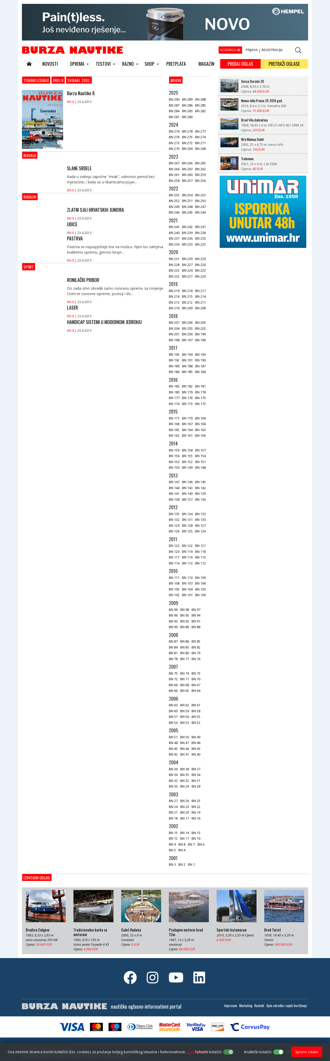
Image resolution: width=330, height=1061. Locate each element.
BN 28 (196, 786)
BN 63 (173, 705)
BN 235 (200, 238)
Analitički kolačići (257, 1051)
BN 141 (174, 493)
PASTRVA (75, 238)
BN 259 (200, 174)
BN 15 (173, 832)
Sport (28, 267)
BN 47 (184, 742)
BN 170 (187, 418)
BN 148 (200, 467)
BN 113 (187, 563)
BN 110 (187, 577)
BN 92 (184, 621)
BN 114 (174, 563)
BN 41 (184, 754)
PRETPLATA (176, 63)
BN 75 (173, 673)
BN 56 (184, 716)
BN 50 (184, 737)
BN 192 (174, 360)
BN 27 (173, 800)
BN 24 (173, 806)
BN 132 (174, 519)
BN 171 (174, 418)
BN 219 (174, 290)
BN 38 (184, 769)
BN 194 (187, 354)
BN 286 (187, 105)
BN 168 (174, 424)
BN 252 (174, 200)
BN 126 (174, 531)
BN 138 (174, 499)
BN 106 (200, 583)
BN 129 (174, 525)
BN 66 (173, 690)
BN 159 (174, 450)
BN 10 (196, 838)
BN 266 (187, 163)
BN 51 (173, 737)
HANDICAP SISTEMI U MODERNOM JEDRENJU (104, 322)
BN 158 (187, 450)
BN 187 (200, 366)
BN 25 (196, 800)
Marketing (245, 1005)
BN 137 (187, 499)
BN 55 (196, 716)
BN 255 (174, 195)
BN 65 (184, 690)
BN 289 (187, 99)
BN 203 (187, 328)
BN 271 (200, 143)
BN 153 (174, 461)
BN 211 (200, 302)
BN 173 (187, 403)
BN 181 (200, 386)
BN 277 (200, 131)
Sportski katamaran (231, 930)
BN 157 (200, 450)
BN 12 (173, 838)
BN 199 (200, 334)
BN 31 (196, 780)
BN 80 (184, 653)
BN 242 (187, 226)
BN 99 (173, 609)
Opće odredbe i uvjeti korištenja (286, 1005)
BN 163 (200, 429)
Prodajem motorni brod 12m (186, 932)
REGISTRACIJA (272, 49)
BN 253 (200, 195)
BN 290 (174, 99)
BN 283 (187, 111)
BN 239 (187, 232)
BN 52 (196, 722)
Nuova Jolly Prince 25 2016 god (261, 100)
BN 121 (200, 545)
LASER (72, 307)
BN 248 (187, 206)
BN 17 (184, 818)
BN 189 (174, 366)
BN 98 (184, 609)
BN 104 (187, 589)
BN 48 (173, 742)
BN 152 (187, 461)
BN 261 (174, 174)
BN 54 (173, 722)
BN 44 (184, 748)
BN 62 (184, 705)
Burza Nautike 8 (81, 93)
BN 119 (187, 551)
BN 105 (174, 589)
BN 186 (174, 371)
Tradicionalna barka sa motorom (90, 932)
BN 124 (200, 531)
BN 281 (174, 117)
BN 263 (187, 169)
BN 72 (173, 679)
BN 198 (174, 340)
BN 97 (196, 609)
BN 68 (184, 685)
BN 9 (172, 844)
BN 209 (187, 308)
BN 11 (184, 838)
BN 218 (187, 290)
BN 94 (196, 615)
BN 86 (184, 641)
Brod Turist (272, 930)
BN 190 (200, 360)
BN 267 (174, 163)
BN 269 (187, 148)
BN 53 (184, 722)
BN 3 (172, 864)
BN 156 (174, 455)
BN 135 (174, 514)
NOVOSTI (50, 63)
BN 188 (187, 366)
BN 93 (173, 621)
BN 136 (200, 499)
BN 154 (200, 455)
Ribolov (29, 197)
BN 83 (184, 647)
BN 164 (187, 429)
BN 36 (173, 774)
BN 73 (196, 673)
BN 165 (174, 429)
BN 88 (196, 627)
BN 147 (174, 482)
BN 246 (174, 212)
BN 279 (174, 131)
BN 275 (187, 137)
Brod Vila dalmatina (254, 120)
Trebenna (247, 158)
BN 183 (174, 386)
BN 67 (196, 685)
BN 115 (200, 557)
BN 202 (200, 328)
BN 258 (174, 180)
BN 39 (173, 769)
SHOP (149, 63)
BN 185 (187, 371)
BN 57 (173, 716)
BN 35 (184, 774)
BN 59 (184, 711)
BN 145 (200, 482)
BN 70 (196, 679)
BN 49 (196, 737)
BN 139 (200, 493)
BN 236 (187, 238)
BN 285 (200, 105)
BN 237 (174, 238)
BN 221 (187, 276)
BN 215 (187, 296)
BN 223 (200, 270)
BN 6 (200, 844)
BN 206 (187, 322)
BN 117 (174, 557)
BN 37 (196, 769)
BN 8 (70, 102)
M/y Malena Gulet (252, 139)
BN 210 (174, 308)
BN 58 (196, 711)
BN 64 (196, 690)
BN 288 (200, 99)
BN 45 (173, 748)
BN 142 (200, 487)
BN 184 (200, 371)
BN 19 (196, 812)
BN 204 (174, 328)
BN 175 (200, 397)
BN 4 (181, 850)
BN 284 (174, 111)
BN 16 (196, 818)
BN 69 (173, 685)
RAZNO (128, 63)
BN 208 (200, 308)
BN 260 (187, 174)
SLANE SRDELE (79, 168)
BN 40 (196, 754)
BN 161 (187, 435)
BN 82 (196, 647)
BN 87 (173, 641)
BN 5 (172, 850)
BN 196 (200, 340)
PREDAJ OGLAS (240, 63)
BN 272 (187, 143)
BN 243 (174, 226)
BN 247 (200, 206)
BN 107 (187, 583)
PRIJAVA (252, 49)
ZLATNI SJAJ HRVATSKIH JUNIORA (95, 209)
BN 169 (200, 418)
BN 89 (184, 627)
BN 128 (187, 525)
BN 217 (200, 290)
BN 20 (184, 812)
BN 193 (200, 354)
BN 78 (173, 659)
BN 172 (200, 403)
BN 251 (187, 200)
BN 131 (187, 519)
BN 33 (173, 780)
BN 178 (200, 392)
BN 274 (200, 137)
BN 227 (187, 264)
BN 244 (200, 212)
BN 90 (173, 627)
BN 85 (196, 641)
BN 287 (174, 105)
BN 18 (173, 818)
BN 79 (196, 653)
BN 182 (187, 386)
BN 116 (187, 557)
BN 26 (184, 800)
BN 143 (187, 487)
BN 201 (174, 334)
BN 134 (187, 514)
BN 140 (187, 493)
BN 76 (196, 659)
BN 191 (187, 360)
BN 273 (174, 143)
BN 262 (200, 169)
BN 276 (174, 137)
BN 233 (187, 244)
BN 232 (200, 244)
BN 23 (184, 806)
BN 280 (187, 117)
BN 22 (196, 806)
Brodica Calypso (38, 930)
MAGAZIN (206, 63)
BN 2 (181, 864)
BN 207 (174, 322)
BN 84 (173, 647)
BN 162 (174, 435)
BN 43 (196, 748)
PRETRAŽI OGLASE (284, 63)
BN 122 (187, 545)
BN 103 (200, 589)
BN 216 (174, 296)
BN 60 (173, 711)
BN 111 (174, 577)
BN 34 (196, 774)
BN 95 (184, 615)
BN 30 (173, 786)
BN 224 (187, 270)
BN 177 (174, 397)
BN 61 (196, 705)
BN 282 (200, 111)
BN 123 (174, 545)
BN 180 (174, 392)
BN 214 (200, 296)
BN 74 (184, 673)
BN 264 (174, 169)
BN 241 (200, 226)
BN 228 (174, 264)
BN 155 (187, 455)
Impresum (230, 1005)
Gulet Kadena (131, 930)
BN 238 (200, 232)
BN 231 (174, 258)
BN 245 (187, 212)
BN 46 (196, 742)
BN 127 (200, 525)
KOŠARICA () (230, 49)
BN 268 (200, 148)
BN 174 (174, 403)
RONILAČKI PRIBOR (83, 280)
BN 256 (200, 180)
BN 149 (187, 467)
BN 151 (200, 461)
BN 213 (174, 302)
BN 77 (184, 659)
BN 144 (174, 487)
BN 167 (187, 424)
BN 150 (174, 467)
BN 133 (200, 514)
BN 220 (200, 276)
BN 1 (191, 864)
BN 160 (200, 435)
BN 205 (200, 322)
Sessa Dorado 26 (252, 81)
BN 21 (173, 812)
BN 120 (174, 551)
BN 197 (187, 340)
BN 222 (174, 276)
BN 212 (187, 302)
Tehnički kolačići (208, 1051)
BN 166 (200, 424)
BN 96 (173, 615)
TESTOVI (103, 63)
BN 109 (200, 577)
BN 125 (187, 531)
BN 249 (174, 206)
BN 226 (200, 264)
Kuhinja (29, 155)
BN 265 (200, 163)
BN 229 (200, 258)
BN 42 (173, 754)
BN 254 (187, 195)
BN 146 (187, 482)
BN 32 (184, 780)
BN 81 (173, 653)
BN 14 (184, 832)
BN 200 (187, 334)
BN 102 (174, 595)
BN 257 (187, 180)
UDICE (72, 224)
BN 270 (174, 148)
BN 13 (196, 832)
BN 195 (174, 354)
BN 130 (200, 519)
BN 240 (174, 232)
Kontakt (259, 1005)
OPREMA (77, 63)
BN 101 (187, 595)
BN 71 (184, 679)
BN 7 (191, 844)
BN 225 (174, 270)
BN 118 (200, 551)
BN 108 (174, 583)
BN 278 (187, 131)
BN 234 (174, 244)
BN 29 (184, 786)
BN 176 (187, 397)
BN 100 (200, 595)
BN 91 (196, 621)
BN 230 (187, 258)
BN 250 (200, 200)
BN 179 (187, 392)
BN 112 (200, 563)
